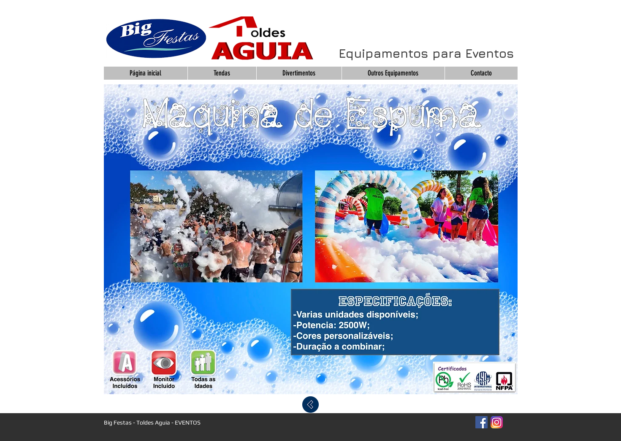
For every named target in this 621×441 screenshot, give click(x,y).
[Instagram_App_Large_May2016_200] (497, 422)
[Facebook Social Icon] (481, 422)
